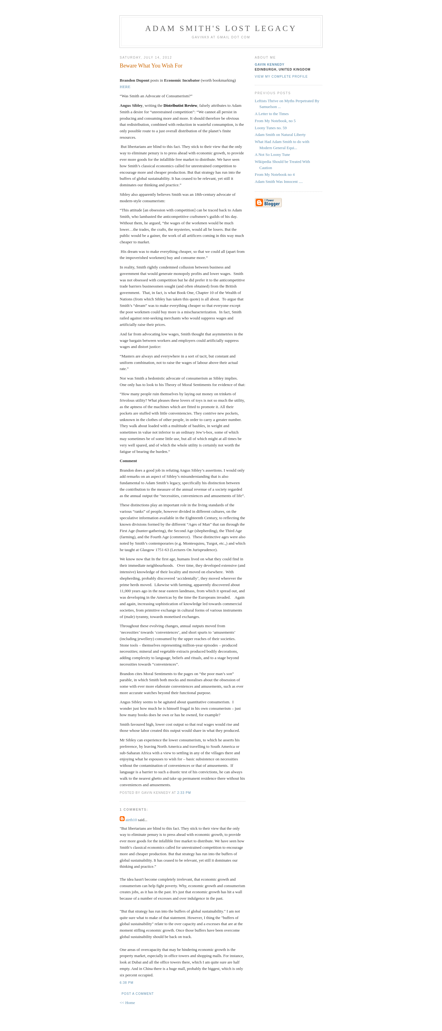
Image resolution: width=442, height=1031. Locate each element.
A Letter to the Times (272, 113)
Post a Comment (138, 993)
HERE (125, 86)
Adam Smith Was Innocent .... (279, 181)
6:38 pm (127, 982)
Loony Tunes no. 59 (271, 127)
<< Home (127, 1002)
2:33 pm (184, 792)
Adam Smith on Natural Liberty (280, 134)
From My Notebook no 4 (275, 174)
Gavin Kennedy (270, 64)
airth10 (131, 819)
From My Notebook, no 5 (275, 120)
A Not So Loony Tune (272, 154)
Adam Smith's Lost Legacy (221, 28)
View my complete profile (281, 76)
